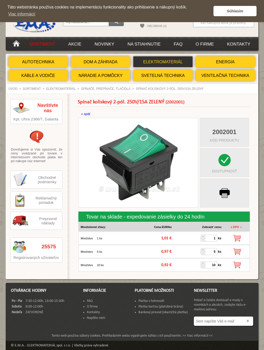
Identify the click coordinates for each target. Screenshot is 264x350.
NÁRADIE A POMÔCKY (101, 75)
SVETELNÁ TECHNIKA (163, 75)
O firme (205, 44)
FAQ (178, 44)
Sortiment (42, 44)
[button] (208, 11)
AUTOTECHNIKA (38, 62)
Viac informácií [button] (21, 14)
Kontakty (238, 44)
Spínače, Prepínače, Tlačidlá (106, 89)
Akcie (74, 44)
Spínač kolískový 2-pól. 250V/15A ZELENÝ (170, 89)
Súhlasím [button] (235, 11)
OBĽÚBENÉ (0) (157, 26)
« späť (85, 114)
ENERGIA (225, 62)
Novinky (104, 44)
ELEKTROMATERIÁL (163, 62)
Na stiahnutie (143, 44)
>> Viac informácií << (198, 336)
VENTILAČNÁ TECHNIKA (225, 75)
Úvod (13, 89)
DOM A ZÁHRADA (101, 62)
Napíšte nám (96, 318)
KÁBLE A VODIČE (38, 75)
